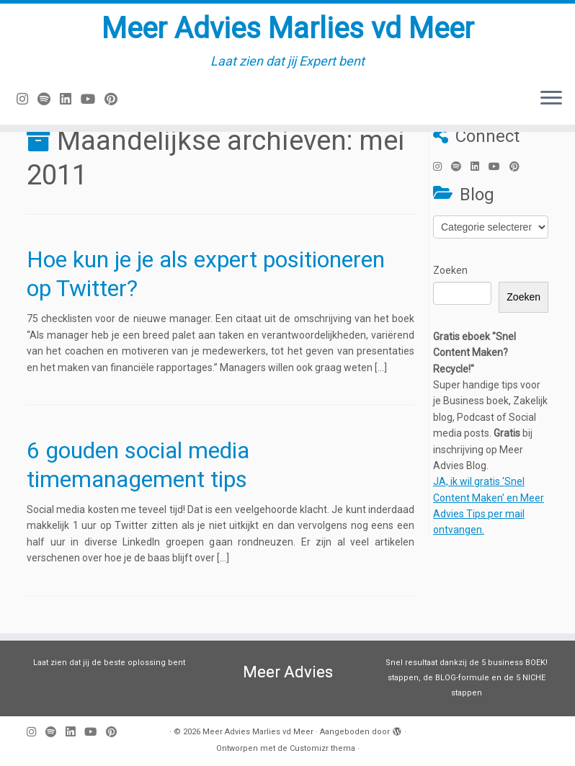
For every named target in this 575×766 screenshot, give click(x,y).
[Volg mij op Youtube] (92, 99)
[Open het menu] (551, 99)
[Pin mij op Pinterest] (115, 99)
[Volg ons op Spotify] (48, 99)
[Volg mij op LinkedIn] (70, 99)
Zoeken (450, 270)
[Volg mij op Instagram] (27, 99)
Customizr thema (322, 748)
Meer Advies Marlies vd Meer (288, 28)
